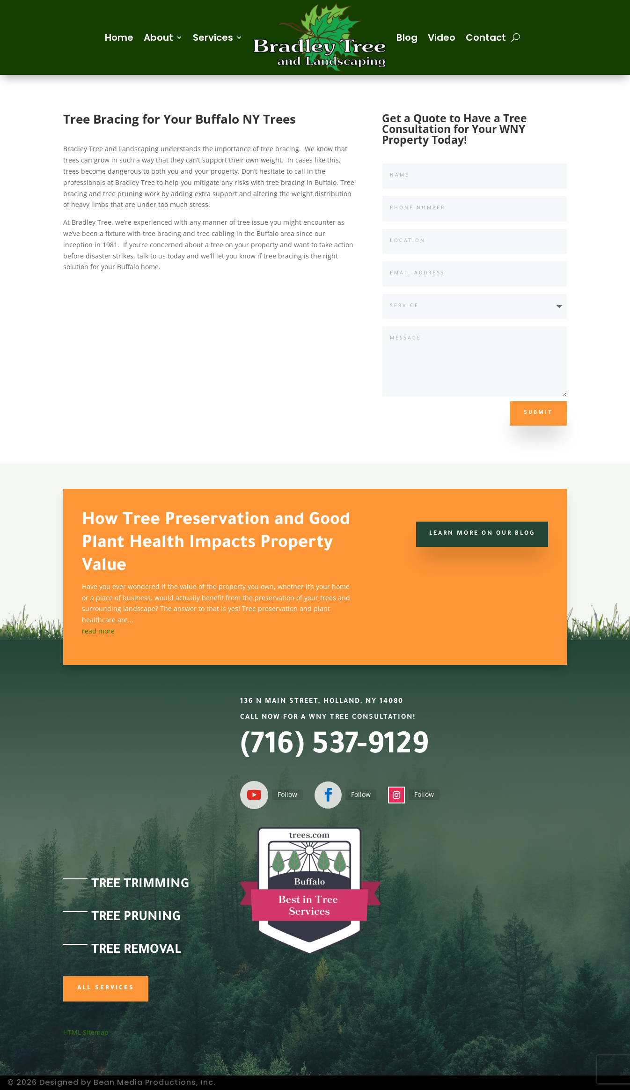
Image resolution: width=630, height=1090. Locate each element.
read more (98, 630)
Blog (407, 37)
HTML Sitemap (86, 1032)
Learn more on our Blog (481, 533)
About (158, 37)
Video (441, 37)
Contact (486, 37)
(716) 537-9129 (334, 747)
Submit (538, 413)
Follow (287, 794)
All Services (105, 988)
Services (213, 37)
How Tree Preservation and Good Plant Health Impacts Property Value (216, 544)
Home (119, 37)
